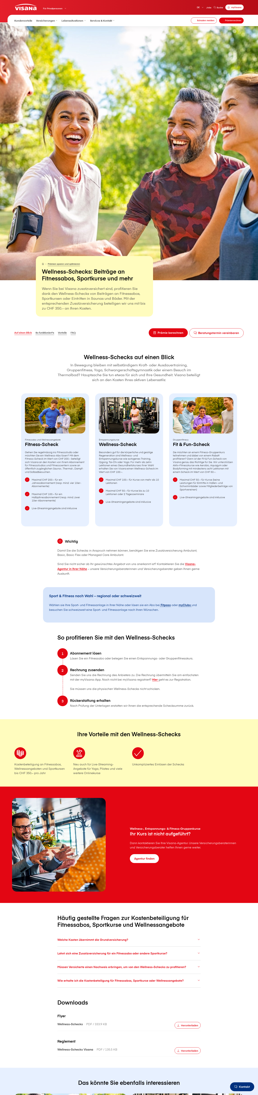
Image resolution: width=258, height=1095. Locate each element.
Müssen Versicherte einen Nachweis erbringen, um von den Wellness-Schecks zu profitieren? (129, 976)
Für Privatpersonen (52, 8)
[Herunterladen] (188, 1034)
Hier (155, 688)
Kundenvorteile (23, 20)
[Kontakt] (242, 1086)
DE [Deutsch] (198, 7)
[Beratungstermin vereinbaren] (216, 333)
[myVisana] (234, 7)
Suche (218, 7)
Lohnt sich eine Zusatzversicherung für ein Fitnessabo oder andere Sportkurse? (129, 962)
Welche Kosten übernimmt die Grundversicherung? (129, 949)
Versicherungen (47, 20)
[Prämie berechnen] (168, 332)
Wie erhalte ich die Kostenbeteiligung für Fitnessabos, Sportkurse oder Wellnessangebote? (129, 989)
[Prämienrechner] (231, 20)
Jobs (208, 7)
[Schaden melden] (204, 20)
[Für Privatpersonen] (43, 264)
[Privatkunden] (25, 7)
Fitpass (165, 605)
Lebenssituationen (74, 20)
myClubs (185, 605)
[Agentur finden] (144, 858)
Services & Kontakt (102, 20)
